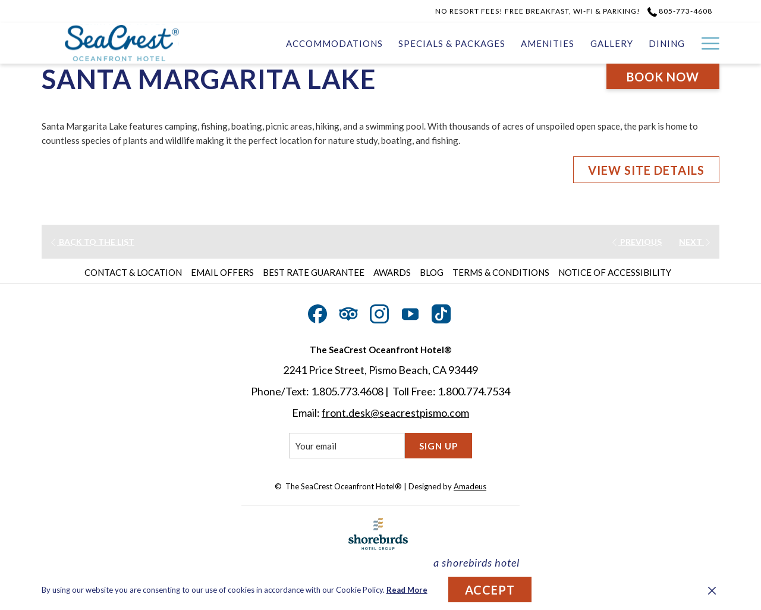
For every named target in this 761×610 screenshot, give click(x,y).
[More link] (706, 43)
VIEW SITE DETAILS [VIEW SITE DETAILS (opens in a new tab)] (646, 170)
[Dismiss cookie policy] (712, 590)
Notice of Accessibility (614, 272)
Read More (406, 590)
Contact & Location (133, 272)
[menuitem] (334, 43)
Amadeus (470, 486)
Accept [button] (490, 590)
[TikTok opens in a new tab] (441, 311)
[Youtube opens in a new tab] (410, 311)
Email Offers (222, 272)
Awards (392, 272)
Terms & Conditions (500, 272)
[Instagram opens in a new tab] (379, 311)
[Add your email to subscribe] (347, 445)
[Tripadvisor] (348, 311)
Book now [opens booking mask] (663, 77)
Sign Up (438, 446)
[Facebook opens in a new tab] (317, 311)
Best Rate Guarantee (313, 272)
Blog (432, 272)
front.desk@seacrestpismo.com (395, 412)
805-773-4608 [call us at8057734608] (679, 11)
